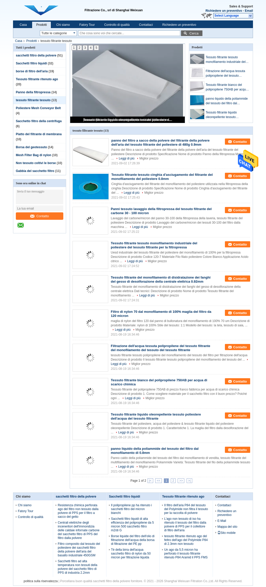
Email (249, 11)
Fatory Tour (87, 25)
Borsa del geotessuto (31, 147)
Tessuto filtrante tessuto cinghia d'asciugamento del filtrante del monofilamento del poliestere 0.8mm (162, 177)
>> (181, 480)
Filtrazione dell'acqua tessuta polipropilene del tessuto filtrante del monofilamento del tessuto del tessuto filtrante (226, 73)
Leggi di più (126, 158)
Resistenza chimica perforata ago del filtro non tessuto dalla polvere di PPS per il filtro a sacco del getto (78, 511)
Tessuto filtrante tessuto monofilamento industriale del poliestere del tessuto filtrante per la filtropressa (226, 59)
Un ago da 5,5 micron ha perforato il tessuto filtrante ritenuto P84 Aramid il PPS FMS (186, 553)
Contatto (39, 216)
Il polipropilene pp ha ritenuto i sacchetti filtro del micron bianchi (131, 509)
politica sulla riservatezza (41, 581)
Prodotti (41, 25)
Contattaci (146, 25)
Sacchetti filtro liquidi (31, 63)
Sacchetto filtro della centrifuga (39, 121)
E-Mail (221, 521)
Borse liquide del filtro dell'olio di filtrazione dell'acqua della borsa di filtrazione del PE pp (132, 540)
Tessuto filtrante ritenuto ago (37, 79)
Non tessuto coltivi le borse (36, 163)
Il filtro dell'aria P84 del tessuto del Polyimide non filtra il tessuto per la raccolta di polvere (186, 509)
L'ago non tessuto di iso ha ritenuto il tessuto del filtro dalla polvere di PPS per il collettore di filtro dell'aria (185, 524)
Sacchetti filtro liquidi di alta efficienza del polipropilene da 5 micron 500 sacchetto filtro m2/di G (132, 524)
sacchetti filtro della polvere (36, 55)
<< (158, 480)
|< (150, 480)
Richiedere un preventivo (223, 11)
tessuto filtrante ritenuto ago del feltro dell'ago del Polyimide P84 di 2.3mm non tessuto (186, 540)
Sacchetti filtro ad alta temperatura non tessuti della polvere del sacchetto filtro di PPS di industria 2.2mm (77, 566)
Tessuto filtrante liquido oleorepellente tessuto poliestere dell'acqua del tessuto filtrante (128, 120)
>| (189, 480)
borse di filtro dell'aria (32, 71)
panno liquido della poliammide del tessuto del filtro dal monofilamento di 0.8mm (227, 101)
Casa (23, 25)
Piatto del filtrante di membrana (39, 134)
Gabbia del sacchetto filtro (35, 171)
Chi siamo (63, 25)
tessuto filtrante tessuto (33, 100)
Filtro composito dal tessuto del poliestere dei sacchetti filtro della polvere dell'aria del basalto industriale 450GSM (79, 549)
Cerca (194, 33)
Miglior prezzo (149, 158)
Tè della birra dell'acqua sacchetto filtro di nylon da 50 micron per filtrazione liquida (131, 553)
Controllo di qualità (116, 25)
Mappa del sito (227, 526)
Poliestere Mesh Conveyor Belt (38, 108)
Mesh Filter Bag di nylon (33, 155)
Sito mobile (226, 533)
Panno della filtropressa (33, 92)
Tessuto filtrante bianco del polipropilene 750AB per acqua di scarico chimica (227, 87)
